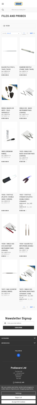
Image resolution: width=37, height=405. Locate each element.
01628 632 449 (19, 382)
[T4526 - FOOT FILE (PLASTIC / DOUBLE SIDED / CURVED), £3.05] (9, 178)
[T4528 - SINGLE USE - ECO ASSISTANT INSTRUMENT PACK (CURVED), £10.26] (9, 227)
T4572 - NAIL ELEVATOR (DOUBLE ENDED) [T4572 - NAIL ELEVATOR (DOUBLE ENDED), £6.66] (8, 290)
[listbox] (13, 33)
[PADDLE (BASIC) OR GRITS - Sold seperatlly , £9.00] (9, 92)
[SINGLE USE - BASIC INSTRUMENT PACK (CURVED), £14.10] (27, 92)
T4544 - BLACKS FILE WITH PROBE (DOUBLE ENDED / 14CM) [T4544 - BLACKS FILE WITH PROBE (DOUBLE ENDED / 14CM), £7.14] (26, 246)
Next (32, 33)
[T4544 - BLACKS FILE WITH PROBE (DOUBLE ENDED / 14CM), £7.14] (27, 227)
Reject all (18, 397)
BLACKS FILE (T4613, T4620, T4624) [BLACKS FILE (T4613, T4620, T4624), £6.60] (8, 68)
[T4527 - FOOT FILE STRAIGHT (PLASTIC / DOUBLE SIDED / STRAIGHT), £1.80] (27, 178)
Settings (18, 393)
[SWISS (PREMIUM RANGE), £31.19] (9, 135)
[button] (18, 26)
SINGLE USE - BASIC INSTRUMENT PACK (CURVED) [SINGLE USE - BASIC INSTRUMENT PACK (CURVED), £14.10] (25, 110)
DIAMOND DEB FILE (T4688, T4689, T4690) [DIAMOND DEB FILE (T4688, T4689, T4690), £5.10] (26, 68)
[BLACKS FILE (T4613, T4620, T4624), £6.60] (9, 51)
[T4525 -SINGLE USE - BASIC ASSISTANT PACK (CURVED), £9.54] (27, 135)
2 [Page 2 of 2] (27, 33)
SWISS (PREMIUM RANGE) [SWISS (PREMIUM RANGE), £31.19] (7, 153)
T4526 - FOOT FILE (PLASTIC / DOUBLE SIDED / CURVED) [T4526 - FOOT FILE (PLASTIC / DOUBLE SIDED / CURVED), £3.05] (7, 197)
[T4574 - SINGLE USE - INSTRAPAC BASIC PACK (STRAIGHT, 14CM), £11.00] (27, 273)
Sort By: (4, 33)
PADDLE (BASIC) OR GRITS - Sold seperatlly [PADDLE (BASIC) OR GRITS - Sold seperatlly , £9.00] (7, 110)
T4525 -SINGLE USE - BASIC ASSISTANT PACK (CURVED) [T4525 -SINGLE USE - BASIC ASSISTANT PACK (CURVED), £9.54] (26, 154)
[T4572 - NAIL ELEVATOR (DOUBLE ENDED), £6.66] (9, 273)
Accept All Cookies (18, 402)
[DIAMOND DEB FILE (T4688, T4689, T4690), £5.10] (27, 51)
